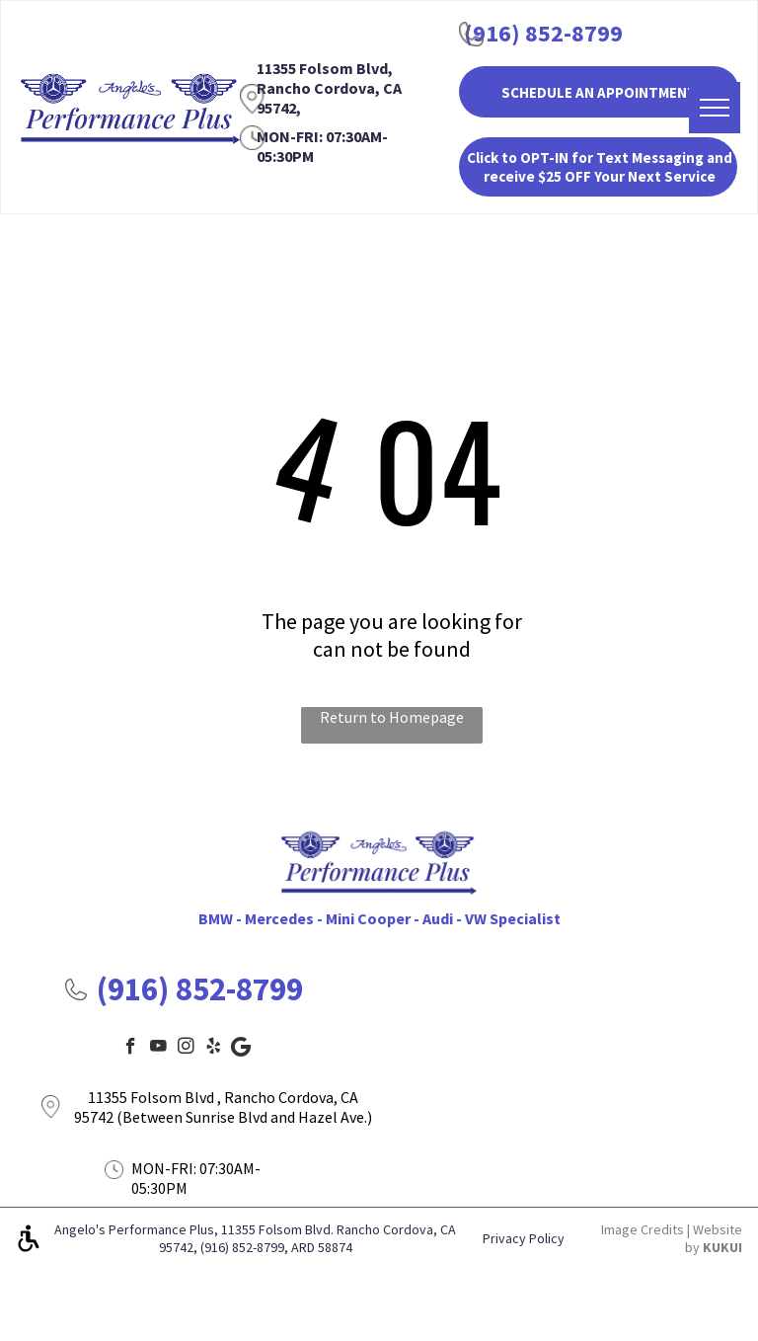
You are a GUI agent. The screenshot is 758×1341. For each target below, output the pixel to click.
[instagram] (186, 1049)
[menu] (714, 107)
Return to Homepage (392, 717)
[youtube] (158, 1049)
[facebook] (130, 1049)
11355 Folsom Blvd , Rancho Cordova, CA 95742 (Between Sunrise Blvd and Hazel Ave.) (223, 1107)
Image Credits (642, 1229)
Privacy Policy (524, 1238)
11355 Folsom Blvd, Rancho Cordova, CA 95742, (329, 88)
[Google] (241, 1049)
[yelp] (213, 1049)
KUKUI (722, 1247)
